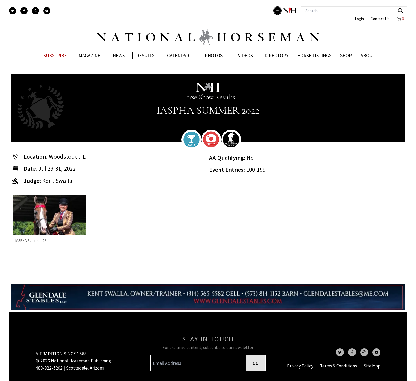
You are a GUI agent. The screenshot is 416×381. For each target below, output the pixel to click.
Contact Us (380, 18)
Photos (214, 55)
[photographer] (231, 139)
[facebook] (24, 10)
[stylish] (278, 10)
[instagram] (35, 10)
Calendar (178, 55)
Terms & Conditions (338, 366)
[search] (400, 10)
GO (256, 363)
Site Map (371, 366)
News (119, 55)
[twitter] (12, 10)
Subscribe (55, 55)
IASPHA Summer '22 (30, 240)
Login (359, 18)
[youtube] (46, 10)
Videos (245, 55)
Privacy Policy (300, 366)
